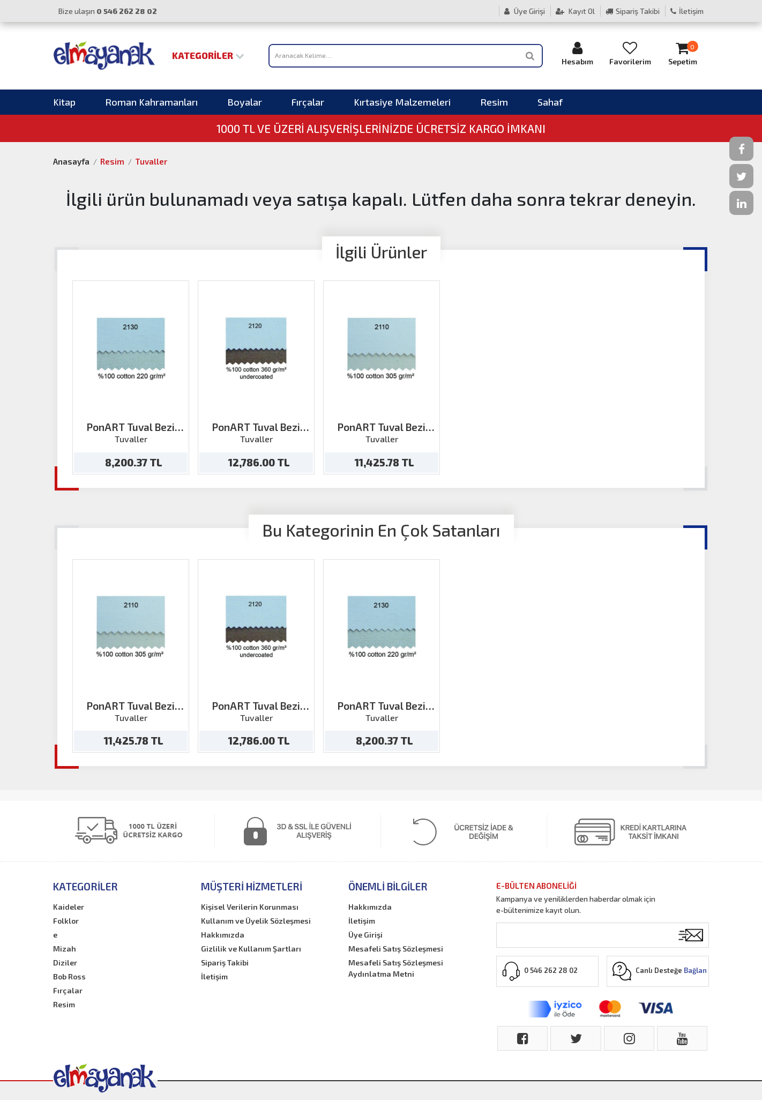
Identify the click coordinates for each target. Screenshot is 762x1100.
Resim (494, 102)
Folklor (66, 920)
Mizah (64, 948)
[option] (130, 377)
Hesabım (577, 53)
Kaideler (68, 906)
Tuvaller (151, 161)
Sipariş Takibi (633, 11)
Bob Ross (69, 976)
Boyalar (244, 102)
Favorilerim (630, 53)
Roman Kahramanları (151, 102)
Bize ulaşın (107, 11)
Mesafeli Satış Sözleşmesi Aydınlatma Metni (395, 968)
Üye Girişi (524, 11)
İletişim (687, 11)
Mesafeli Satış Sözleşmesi (395, 948)
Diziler (65, 962)
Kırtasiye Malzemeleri (402, 102)
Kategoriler (208, 55)
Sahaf (550, 102)
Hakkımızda (222, 934)
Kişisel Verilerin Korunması (249, 906)
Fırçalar (308, 102)
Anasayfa (71, 161)
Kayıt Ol (575, 11)
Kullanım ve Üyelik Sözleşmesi (256, 920)
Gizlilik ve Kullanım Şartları (251, 948)
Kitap (64, 102)
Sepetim (682, 53)
